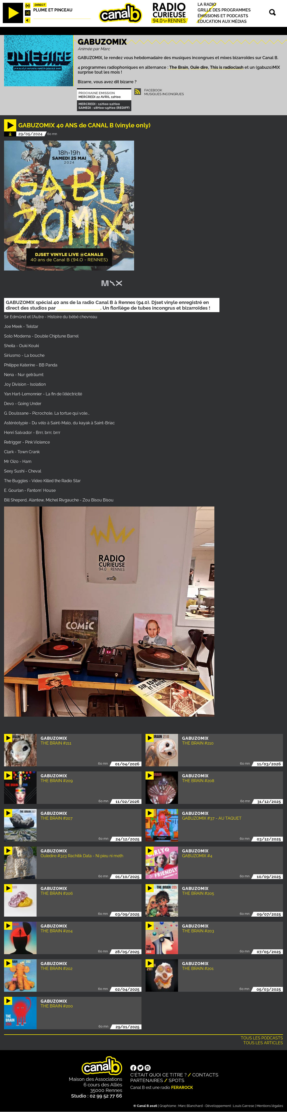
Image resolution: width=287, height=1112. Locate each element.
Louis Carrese (243, 1106)
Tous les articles (263, 1042)
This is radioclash (227, 67)
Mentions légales (270, 1106)
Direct (40, 4)
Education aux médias (222, 21)
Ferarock (182, 1087)
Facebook (153, 90)
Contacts (205, 1074)
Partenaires (146, 1080)
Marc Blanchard (190, 1106)
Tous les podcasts (262, 1038)
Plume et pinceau (52, 10)
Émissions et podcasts (223, 15)
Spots (176, 1080)
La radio (207, 4)
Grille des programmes (224, 10)
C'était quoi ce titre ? (158, 1074)
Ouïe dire (199, 67)
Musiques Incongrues (164, 94)
